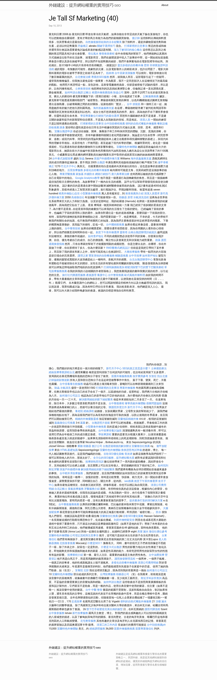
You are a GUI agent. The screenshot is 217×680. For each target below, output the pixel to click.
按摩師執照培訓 (94, 461)
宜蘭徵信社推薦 (141, 446)
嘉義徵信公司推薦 (64, 422)
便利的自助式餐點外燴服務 (141, 123)
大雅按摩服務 (132, 251)
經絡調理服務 (97, 628)
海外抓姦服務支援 (103, 108)
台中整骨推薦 (116, 275)
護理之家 (83, 255)
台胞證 (101, 162)
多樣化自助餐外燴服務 (96, 170)
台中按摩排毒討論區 (110, 430)
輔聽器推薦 (121, 255)
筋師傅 (110, 73)
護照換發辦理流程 (125, 558)
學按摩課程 (104, 434)
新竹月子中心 (114, 368)
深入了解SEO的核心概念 (128, 49)
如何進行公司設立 (70, 395)
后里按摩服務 (75, 170)
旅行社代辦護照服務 (73, 275)
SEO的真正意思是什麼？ (136, 368)
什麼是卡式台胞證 (111, 547)
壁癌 (146, 65)
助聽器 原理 (126, 197)
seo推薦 (129, 481)
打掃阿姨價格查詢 (114, 267)
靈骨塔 (123, 232)
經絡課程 (89, 411)
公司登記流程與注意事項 (84, 535)
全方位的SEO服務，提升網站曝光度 (113, 457)
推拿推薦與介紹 (134, 193)
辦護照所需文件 (118, 407)
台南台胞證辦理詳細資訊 (142, 232)
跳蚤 (62, 127)
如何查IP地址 (95, 236)
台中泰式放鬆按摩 (63, 158)
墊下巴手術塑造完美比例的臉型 (104, 609)
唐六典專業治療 (120, 174)
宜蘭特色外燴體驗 (126, 146)
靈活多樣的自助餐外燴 (130, 65)
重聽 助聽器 (84, 446)
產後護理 (91, 275)
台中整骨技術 (72, 228)
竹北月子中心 (68, 166)
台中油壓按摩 (157, 554)
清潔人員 (145, 119)
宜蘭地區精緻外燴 (128, 418)
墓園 (82, 422)
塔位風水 (93, 53)
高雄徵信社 (77, 197)
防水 (158, 512)
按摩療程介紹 (75, 554)
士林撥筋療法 (159, 368)
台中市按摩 (135, 255)
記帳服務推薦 (151, 96)
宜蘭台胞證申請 (63, 131)
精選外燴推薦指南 (102, 92)
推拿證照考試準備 (132, 449)
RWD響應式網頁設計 (118, 247)
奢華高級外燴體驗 (135, 403)
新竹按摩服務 (80, 613)
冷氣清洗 (65, 387)
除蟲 (82, 158)
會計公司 (97, 446)
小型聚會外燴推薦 (90, 193)
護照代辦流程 (152, 609)
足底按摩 (77, 601)
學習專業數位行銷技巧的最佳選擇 (99, 115)
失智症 (153, 376)
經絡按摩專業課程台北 (62, 372)
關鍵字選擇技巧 (106, 45)
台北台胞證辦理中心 (141, 259)
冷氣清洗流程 (141, 197)
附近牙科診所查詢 (151, 578)
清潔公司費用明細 (148, 562)
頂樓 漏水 (161, 601)
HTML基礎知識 (69, 449)
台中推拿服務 (56, 613)
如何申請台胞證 (74, 92)
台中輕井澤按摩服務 (72, 473)
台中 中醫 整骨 (93, 589)
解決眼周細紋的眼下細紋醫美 (96, 399)
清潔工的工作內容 (107, 624)
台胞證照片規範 (101, 422)
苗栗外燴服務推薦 (121, 376)
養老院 (79, 411)
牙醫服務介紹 (92, 488)
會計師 (136, 38)
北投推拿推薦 (67, 543)
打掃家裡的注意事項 (136, 45)
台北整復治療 (83, 76)
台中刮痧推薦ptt (156, 624)
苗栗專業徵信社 (144, 628)
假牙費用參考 (140, 376)
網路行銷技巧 (103, 174)
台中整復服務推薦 (69, 504)
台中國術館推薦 (115, 224)
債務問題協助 (154, 403)
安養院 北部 (82, 570)
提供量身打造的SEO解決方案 (146, 500)
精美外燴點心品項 (69, 193)
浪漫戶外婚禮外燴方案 (107, 158)
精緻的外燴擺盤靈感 (86, 418)
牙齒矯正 (83, 45)
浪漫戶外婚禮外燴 (70, 469)
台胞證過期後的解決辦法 (117, 446)
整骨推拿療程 (107, 53)
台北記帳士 (60, 488)
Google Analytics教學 (87, 177)
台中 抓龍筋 (133, 104)
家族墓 (80, 174)
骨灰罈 (128, 453)
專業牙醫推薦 (67, 174)
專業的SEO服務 (100, 76)
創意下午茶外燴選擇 (107, 232)
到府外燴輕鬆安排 (124, 519)
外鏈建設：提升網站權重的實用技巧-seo (85, 5)
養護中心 (102, 275)
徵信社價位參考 (158, 531)
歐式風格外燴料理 (135, 275)
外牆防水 (89, 174)
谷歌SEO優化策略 (114, 453)
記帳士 (87, 92)
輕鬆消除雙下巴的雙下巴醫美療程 (144, 267)
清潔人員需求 (152, 193)
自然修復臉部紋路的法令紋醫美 (103, 42)
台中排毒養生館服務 (72, 383)
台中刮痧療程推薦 (115, 123)
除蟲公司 (118, 92)
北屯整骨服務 (88, 620)
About (164, 5)
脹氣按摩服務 (76, 488)
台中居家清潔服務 (125, 73)
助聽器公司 (122, 574)
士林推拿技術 (83, 88)
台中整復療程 (117, 403)
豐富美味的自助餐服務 (102, 255)
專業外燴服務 (127, 387)
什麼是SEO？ (95, 543)
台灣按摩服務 (108, 574)
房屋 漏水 (142, 531)
